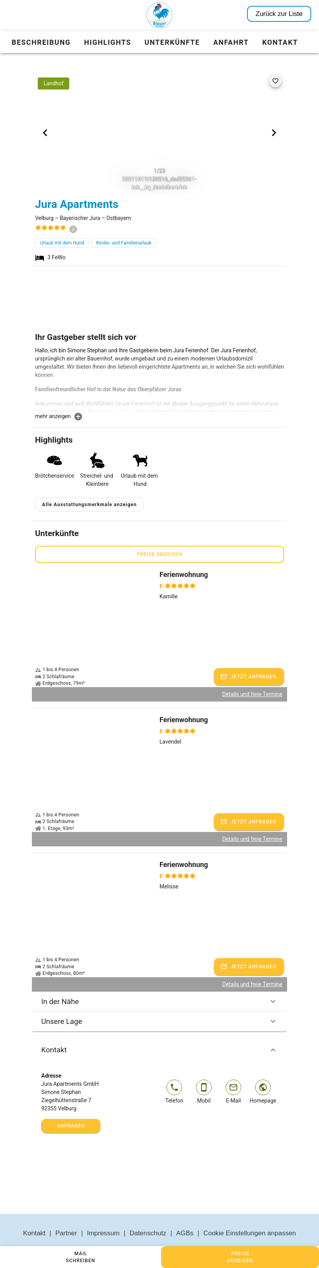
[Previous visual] (45, 133)
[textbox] (159, 379)
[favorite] (275, 81)
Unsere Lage (159, 1003)
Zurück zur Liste (279, 14)
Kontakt (159, 1031)
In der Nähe (159, 983)
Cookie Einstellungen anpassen (249, 1214)
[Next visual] (274, 133)
